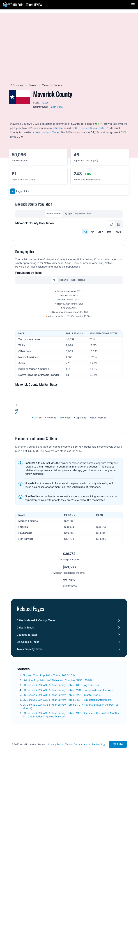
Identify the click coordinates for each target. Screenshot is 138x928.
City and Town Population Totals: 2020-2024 (49, 832)
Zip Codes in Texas (28, 798)
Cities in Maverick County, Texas (36, 777)
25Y (100, 231)
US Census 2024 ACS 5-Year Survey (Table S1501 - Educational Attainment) (67, 856)
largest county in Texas (45, 132)
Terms (68, 901)
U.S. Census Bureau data (89, 128)
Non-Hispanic (78, 353)
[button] (133, 5)
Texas (33, 85)
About (87, 901)
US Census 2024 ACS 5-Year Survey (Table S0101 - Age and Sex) (61, 842)
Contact (78, 901)
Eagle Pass (56, 106)
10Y (92, 231)
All (85, 231)
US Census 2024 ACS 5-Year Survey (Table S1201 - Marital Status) (62, 851)
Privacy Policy (55, 901)
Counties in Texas (27, 791)
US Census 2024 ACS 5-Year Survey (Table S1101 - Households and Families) (68, 847)
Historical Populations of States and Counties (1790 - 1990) (57, 837)
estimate (58, 128)
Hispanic (63, 353)
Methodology (98, 901)
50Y (109, 231)
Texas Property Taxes (29, 806)
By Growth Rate (83, 213)
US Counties (16, 85)
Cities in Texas (25, 784)
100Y (118, 231)
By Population (54, 213)
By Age (68, 213)
